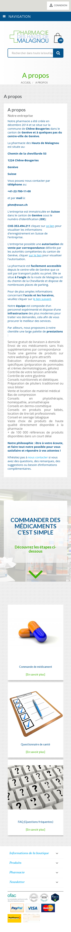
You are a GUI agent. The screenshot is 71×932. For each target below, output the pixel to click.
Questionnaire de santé (35, 744)
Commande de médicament (35, 666)
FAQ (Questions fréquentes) (35, 821)
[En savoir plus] (35, 674)
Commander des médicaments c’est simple (35, 526)
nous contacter (38, 457)
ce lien (50, 226)
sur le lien (35, 255)
